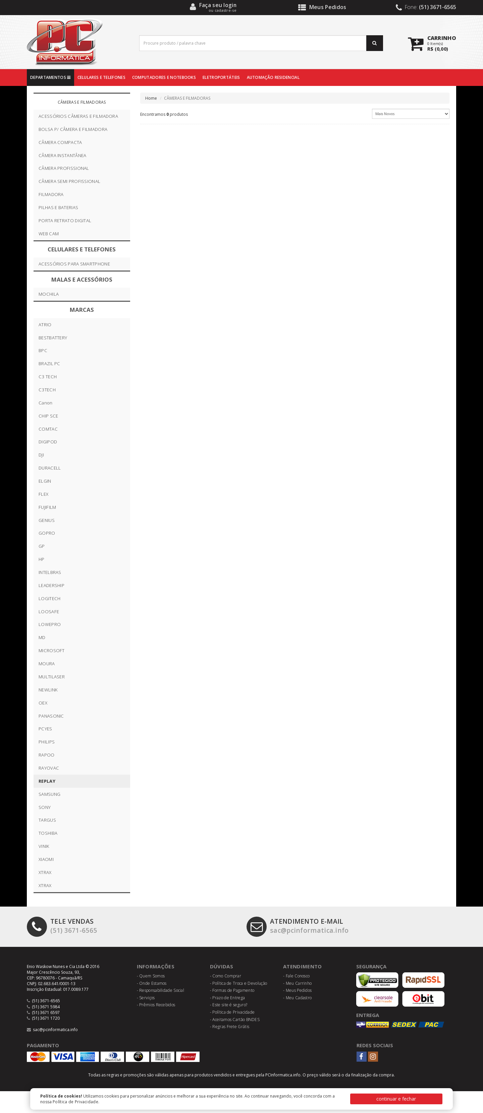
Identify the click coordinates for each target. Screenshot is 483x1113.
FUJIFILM (47, 507)
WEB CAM (49, 234)
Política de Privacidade (75, 1102)
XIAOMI (46, 859)
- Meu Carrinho (297, 983)
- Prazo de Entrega (227, 998)
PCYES (45, 729)
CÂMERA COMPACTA (60, 142)
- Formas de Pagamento (232, 990)
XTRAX (45, 872)
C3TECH (47, 390)
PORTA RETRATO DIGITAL (65, 220)
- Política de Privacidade (232, 1012)
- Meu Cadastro (297, 998)
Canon (46, 403)
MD (42, 637)
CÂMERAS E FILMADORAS (82, 102)
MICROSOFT (52, 650)
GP (42, 546)
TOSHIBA (48, 833)
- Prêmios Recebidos (156, 1005)
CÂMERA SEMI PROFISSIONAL (69, 181)
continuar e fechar (396, 1099)
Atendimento (302, 966)
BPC (43, 350)
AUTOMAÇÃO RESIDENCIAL (273, 77)
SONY (45, 807)
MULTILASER (52, 677)
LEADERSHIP (51, 585)
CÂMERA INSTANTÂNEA (62, 155)
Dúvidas (221, 966)
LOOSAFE (49, 612)
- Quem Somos (151, 976)
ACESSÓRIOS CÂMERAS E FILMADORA (78, 116)
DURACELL (50, 468)
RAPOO (47, 755)
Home (151, 98)
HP (42, 559)
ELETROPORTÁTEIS (221, 77)
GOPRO (47, 533)
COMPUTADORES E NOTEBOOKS (164, 77)
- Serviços (146, 998)
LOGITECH (49, 598)
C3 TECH (48, 377)
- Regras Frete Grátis (229, 1026)
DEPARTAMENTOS (50, 77)
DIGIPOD (48, 442)
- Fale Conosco (296, 976)
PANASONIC (51, 716)
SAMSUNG (49, 794)
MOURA (47, 664)
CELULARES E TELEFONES (101, 77)
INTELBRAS (50, 572)
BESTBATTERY (53, 338)
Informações (155, 966)
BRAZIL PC (49, 363)
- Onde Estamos (152, 983)
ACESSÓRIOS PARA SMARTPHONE (74, 264)
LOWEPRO (50, 624)
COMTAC (48, 429)
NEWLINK (48, 690)
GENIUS (47, 520)
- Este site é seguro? (228, 1005)
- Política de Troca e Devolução (238, 983)
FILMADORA (51, 194)
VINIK (44, 846)
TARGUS (47, 820)
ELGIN (45, 481)
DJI (41, 455)
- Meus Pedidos (297, 990)
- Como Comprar (225, 976)
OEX (43, 703)
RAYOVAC (49, 768)
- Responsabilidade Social (160, 990)
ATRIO (45, 325)
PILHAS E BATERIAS (58, 207)
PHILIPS (47, 742)
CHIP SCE (48, 416)
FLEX (43, 494)
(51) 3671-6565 (62, 926)
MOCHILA (49, 294)
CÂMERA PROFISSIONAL (64, 168)
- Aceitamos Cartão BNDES (235, 1019)
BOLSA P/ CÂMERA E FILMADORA (73, 129)
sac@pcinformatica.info (298, 926)
